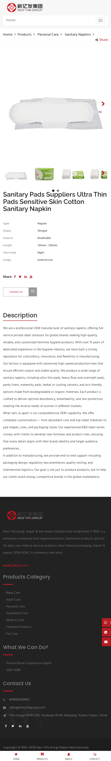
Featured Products (18, 627)
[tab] (20, 316)
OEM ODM (13, 670)
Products (24, 34)
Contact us (23, 292)
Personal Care (48, 34)
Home (10, 20)
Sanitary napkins (78, 34)
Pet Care (12, 634)
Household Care (17, 613)
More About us (16, 566)
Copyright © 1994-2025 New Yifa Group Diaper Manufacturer (46, 747)
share (101, 40)
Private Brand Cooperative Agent (29, 663)
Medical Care (15, 620)
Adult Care (13, 600)
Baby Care (13, 593)
